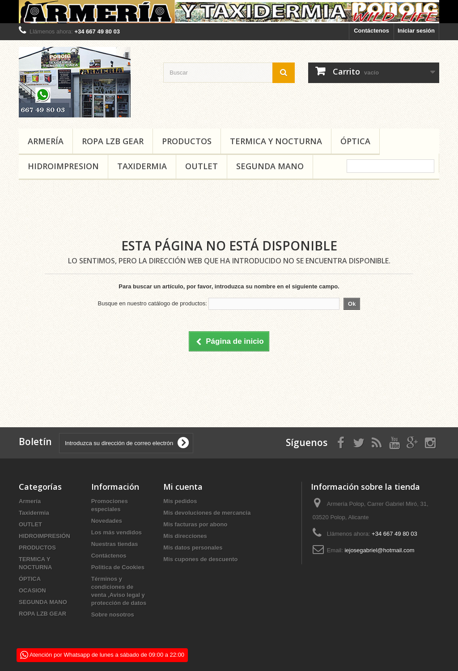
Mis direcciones (185, 536)
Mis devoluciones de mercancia (206, 512)
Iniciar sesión (416, 30)
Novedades (106, 520)
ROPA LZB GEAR (113, 141)
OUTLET (201, 166)
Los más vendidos (116, 532)
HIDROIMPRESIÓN (44, 536)
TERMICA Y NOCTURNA (276, 141)
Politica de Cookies (117, 567)
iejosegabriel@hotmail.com (379, 550)
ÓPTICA (355, 141)
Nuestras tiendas (114, 544)
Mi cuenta (183, 486)
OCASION (32, 590)
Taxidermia (142, 166)
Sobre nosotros (112, 614)
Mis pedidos (180, 501)
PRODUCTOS (187, 141)
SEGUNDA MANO (270, 166)
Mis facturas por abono (195, 524)
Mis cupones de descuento (200, 559)
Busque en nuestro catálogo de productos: (152, 303)
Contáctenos (371, 30)
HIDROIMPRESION (63, 166)
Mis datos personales (192, 547)
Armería (46, 141)
